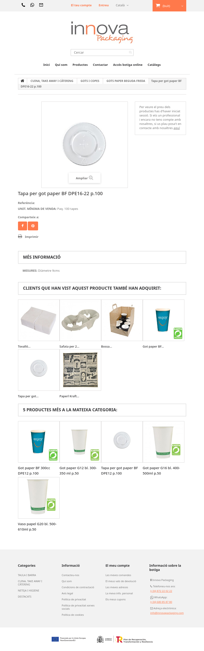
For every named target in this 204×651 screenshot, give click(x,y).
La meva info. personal (119, 593)
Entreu (104, 5)
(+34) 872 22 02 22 (161, 591)
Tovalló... (24, 346)
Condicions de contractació (78, 587)
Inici (46, 65)
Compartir (22, 226)
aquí (177, 128)
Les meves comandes (118, 575)
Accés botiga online (128, 65)
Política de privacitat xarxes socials (78, 607)
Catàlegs (154, 65)
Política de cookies (73, 614)
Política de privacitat (74, 599)
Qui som (61, 65)
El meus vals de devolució (121, 581)
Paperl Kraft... (69, 396)
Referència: (26, 203)
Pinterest (33, 226)
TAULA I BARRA (27, 575)
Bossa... (106, 346)
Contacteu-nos (70, 575)
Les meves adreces (117, 587)
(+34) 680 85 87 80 (161, 602)
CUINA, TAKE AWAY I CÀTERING (30, 583)
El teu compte (81, 5)
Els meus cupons (116, 599)
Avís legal (67, 593)
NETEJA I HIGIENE (28, 590)
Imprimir (32, 237)
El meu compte (118, 565)
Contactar (100, 65)
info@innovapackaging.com (167, 613)
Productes (80, 65)
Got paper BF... (153, 346)
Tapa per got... (28, 396)
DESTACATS (25, 596)
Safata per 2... (69, 346)
